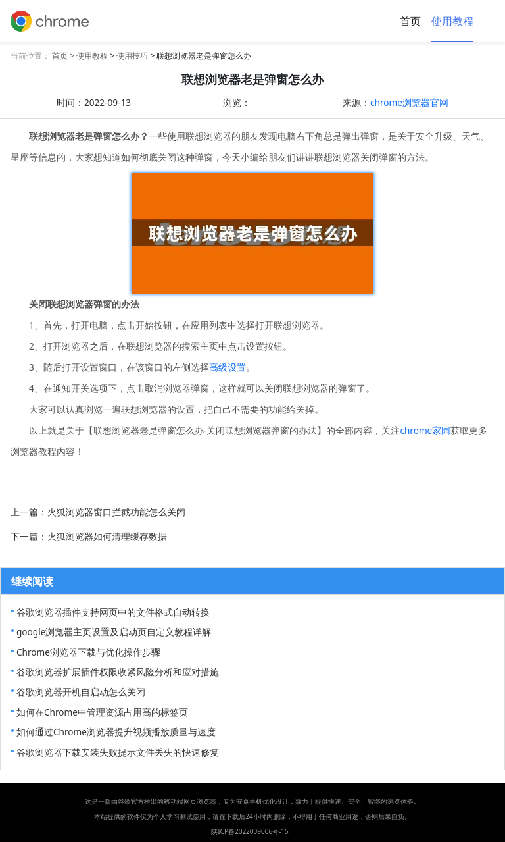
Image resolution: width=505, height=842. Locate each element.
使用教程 (452, 21)
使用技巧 (132, 55)
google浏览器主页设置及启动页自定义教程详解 (113, 631)
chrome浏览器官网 (409, 102)
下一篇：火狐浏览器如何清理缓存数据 (89, 536)
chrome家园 (425, 430)
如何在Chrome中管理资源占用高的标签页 (102, 712)
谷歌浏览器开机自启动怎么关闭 (80, 691)
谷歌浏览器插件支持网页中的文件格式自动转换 (113, 612)
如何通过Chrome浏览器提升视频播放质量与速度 (116, 731)
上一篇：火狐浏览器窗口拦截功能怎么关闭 (98, 512)
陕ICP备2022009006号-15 (250, 831)
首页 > (64, 55)
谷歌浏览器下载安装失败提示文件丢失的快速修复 (117, 752)
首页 (410, 21)
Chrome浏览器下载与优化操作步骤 (88, 652)
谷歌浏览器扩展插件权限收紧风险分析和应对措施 (117, 672)
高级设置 (227, 367)
